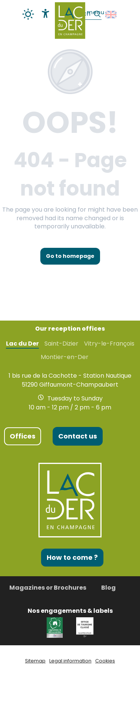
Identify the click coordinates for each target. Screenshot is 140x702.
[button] (111, 14)
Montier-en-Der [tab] (64, 357)
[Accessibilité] (45, 13)
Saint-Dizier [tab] (61, 344)
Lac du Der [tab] (22, 344)
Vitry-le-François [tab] (109, 344)
